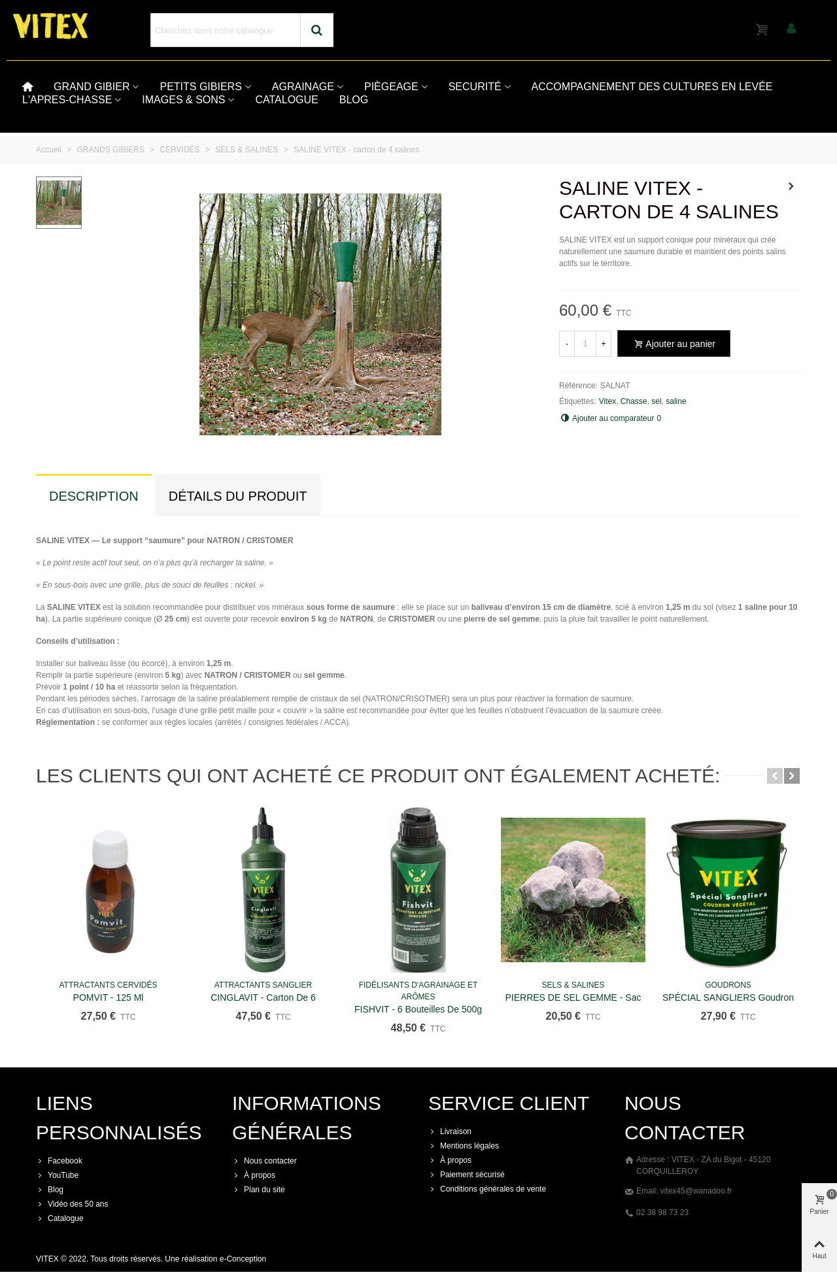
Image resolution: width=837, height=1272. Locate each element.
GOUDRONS (728, 985)
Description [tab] (94, 496)
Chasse (634, 401)
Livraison (449, 1131)
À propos (253, 1175)
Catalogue (60, 1218)
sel (656, 401)
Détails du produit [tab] (238, 496)
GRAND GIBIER (91, 86)
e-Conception (243, 1259)
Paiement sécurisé (466, 1174)
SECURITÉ (475, 86)
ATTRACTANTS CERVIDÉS (108, 985)
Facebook (59, 1161)
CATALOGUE (286, 99)
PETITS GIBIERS (200, 86)
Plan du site (258, 1190)
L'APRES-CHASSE (67, 99)
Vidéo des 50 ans (72, 1204)
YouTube (57, 1175)
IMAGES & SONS (183, 99)
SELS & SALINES (572, 985)
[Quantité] (585, 344)
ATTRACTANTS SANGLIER (263, 985)
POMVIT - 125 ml (108, 997)
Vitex (607, 401)
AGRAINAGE (303, 86)
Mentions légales (463, 1146)
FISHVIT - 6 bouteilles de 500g (418, 1009)
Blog (49, 1190)
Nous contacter (264, 1161)
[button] (775, 776)
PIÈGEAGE (391, 86)
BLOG (353, 99)
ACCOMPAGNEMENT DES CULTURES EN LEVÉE (652, 86)
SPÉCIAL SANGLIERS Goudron (728, 997)
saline (676, 401)
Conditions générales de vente (487, 1189)
